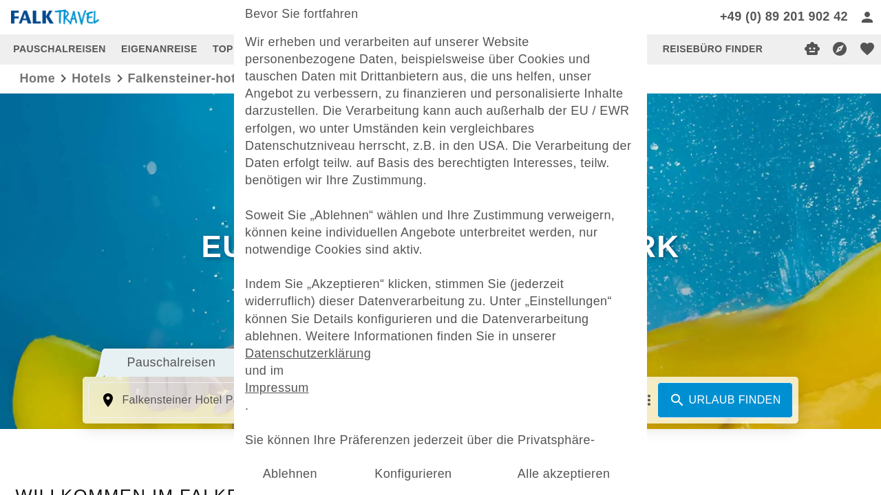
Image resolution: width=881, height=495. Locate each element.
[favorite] (867, 49)
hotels (91, 78)
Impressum (277, 388)
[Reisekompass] (839, 49)
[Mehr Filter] (649, 400)
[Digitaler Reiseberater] (812, 49)
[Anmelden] (867, 17)
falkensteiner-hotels (191, 78)
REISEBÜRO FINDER (713, 48)
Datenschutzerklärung (308, 353)
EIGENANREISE (159, 48)
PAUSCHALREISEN (59, 48)
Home (38, 78)
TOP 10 (230, 48)
